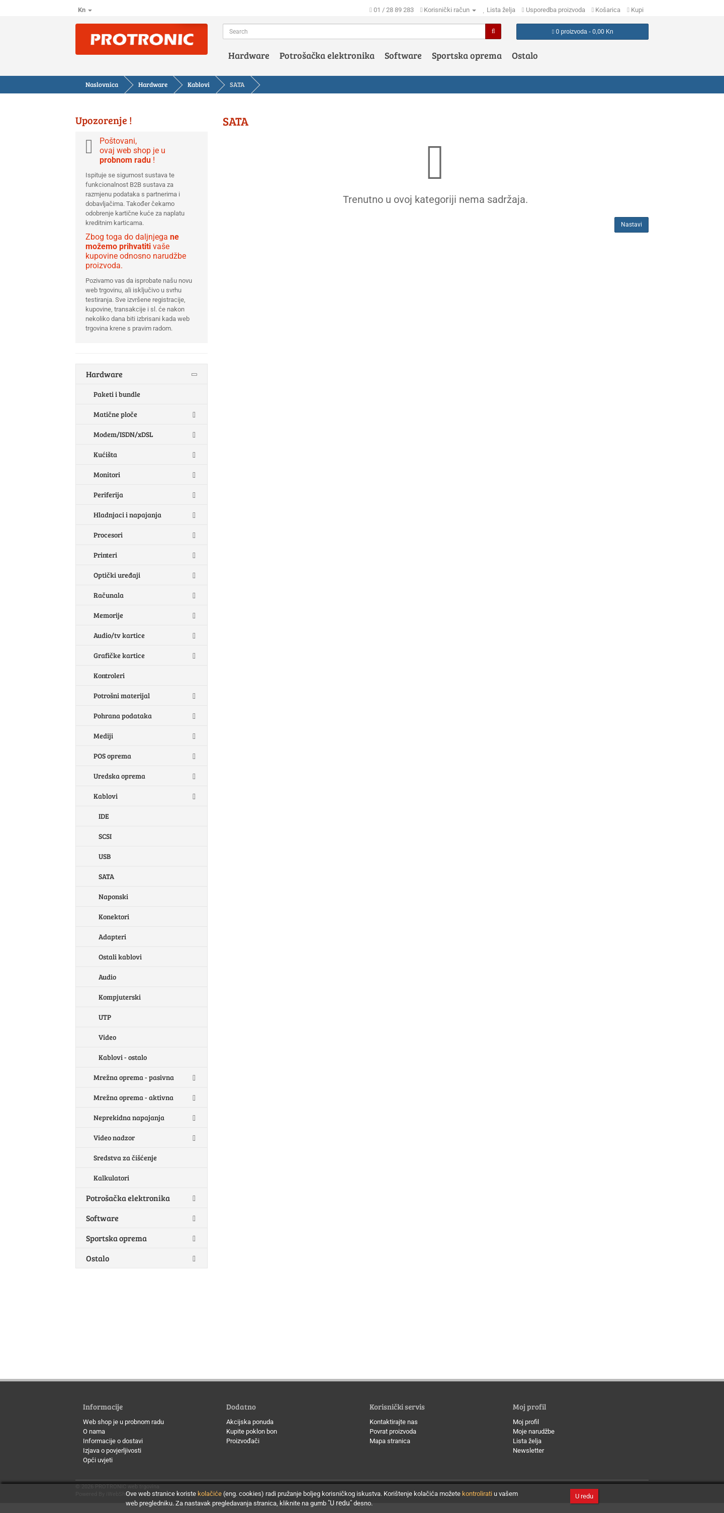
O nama (94, 1431)
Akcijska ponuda (250, 1422)
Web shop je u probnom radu (123, 1422)
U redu (584, 1496)
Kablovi (199, 84)
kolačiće (210, 1493)
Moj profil (526, 1422)
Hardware (248, 55)
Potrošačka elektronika (327, 55)
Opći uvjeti (98, 1460)
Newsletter (528, 1450)
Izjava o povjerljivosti (112, 1450)
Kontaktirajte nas (394, 1422)
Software (403, 55)
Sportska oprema (467, 55)
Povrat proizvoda (393, 1431)
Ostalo (525, 55)
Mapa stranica (390, 1441)
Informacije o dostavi (113, 1441)
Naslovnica (101, 84)
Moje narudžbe (534, 1431)
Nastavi (631, 224)
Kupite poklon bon (251, 1431)
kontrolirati (477, 1493)
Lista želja (527, 1441)
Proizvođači (242, 1441)
